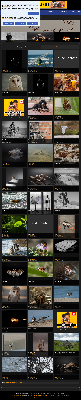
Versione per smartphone (16, 395)
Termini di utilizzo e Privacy (35, 395)
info (20, 117)
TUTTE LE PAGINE (10, 382)
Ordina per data (60, 46)
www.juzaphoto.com (36, 397)
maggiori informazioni (7, 6)
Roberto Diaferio (6, 70)
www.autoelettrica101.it (44, 397)
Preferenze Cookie (6, 18)
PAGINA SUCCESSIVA (19, 382)
